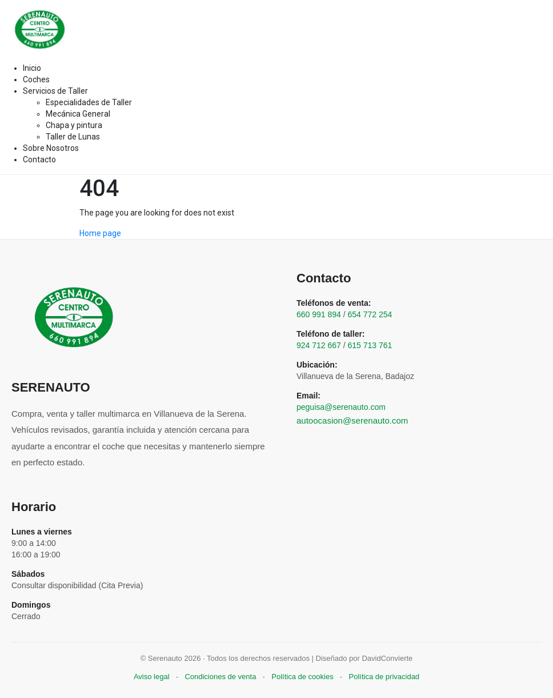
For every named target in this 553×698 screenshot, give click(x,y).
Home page (100, 233)
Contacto (39, 159)
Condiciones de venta (220, 676)
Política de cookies (302, 676)
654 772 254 (370, 314)
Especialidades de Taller (89, 102)
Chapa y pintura (74, 125)
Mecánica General (78, 113)
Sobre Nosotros (51, 148)
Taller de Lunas (73, 136)
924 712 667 (318, 345)
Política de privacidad (384, 676)
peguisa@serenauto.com (341, 407)
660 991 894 (318, 314)
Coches (36, 79)
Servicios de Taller (55, 90)
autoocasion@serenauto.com (352, 420)
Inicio (32, 68)
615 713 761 (370, 345)
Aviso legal (152, 676)
